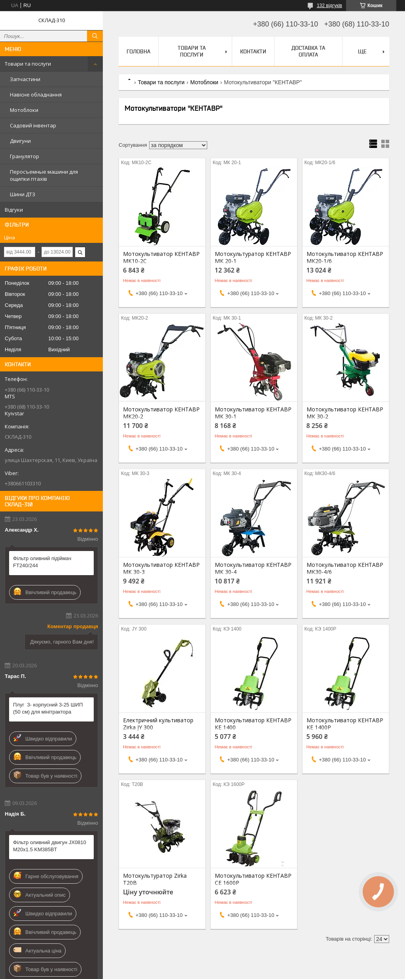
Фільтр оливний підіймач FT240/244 (42, 561)
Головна (138, 51)
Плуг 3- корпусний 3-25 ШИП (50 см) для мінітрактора (48, 708)
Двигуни (20, 140)
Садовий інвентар (33, 125)
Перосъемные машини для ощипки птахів (44, 175)
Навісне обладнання (36, 94)
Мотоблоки (24, 110)
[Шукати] (95, 36)
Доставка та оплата (308, 51)
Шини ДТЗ (22, 194)
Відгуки (14, 209)
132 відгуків (329, 5)
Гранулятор (24, 156)
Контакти (253, 51)
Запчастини (25, 79)
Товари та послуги (28, 63)
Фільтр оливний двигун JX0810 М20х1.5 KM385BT (49, 845)
